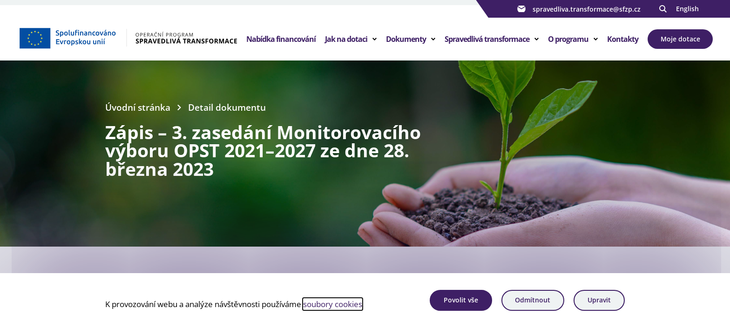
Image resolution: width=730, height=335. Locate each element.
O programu (568, 39)
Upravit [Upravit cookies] (599, 299)
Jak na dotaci (346, 39)
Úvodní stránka (137, 107)
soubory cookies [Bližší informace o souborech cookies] (332, 303)
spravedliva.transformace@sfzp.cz (578, 8)
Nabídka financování (281, 39)
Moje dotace (680, 38)
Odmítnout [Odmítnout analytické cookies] (532, 299)
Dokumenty (406, 39)
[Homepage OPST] (127, 37)
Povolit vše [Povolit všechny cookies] (461, 299)
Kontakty (622, 39)
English (687, 8)
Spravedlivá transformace (487, 39)
